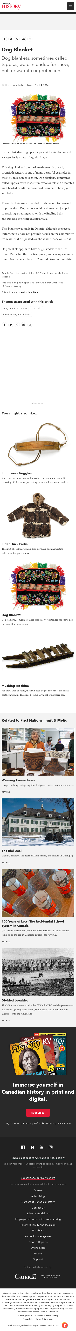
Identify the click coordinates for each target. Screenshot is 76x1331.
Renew (27, 1123)
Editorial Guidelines (38, 1213)
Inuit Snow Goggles (17, 473)
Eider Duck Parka (15, 544)
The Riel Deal (12, 851)
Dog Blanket (11, 615)
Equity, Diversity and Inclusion (38, 1224)
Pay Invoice (64, 1123)
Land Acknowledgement (38, 1236)
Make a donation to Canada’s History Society (38, 1157)
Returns (38, 1253)
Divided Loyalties (15, 1000)
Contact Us (38, 1207)
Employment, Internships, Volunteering (38, 1219)
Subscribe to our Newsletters (38, 1177)
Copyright (23, 1316)
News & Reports (38, 1242)
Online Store (38, 1247)
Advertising (38, 1196)
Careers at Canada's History (38, 1201)
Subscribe (40, 1113)
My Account (13, 1123)
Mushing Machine (15, 686)
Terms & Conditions (44, 1319)
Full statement (52, 1312)
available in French (30, 292)
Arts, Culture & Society (15, 308)
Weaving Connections (18, 780)
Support (38, 1259)
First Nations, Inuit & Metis (17, 314)
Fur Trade (36, 308)
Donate (38, 1190)
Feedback (38, 1230)
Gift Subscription (44, 1123)
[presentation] (38, 444)
